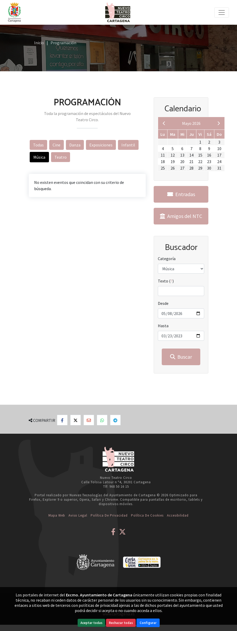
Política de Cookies (147, 515)
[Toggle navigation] (221, 12)
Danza (74, 144)
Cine (56, 144)
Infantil (128, 144)
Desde (163, 303)
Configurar (148, 623)
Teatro (60, 157)
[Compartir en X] (75, 420)
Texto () (166, 281)
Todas (38, 144)
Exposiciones (101, 144)
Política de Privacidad (109, 515)
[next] (218, 123)
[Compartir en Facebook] (62, 420)
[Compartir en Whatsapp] (102, 420)
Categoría (167, 258)
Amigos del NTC (181, 216)
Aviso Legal (77, 515)
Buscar (181, 356)
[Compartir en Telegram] (115, 420)
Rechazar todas (121, 623)
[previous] (164, 123)
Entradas (181, 194)
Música (39, 157)
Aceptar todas (91, 623)
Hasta (163, 325)
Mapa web (56, 515)
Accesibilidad (178, 515)
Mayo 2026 (191, 123)
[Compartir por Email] (89, 420)
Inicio (39, 42)
